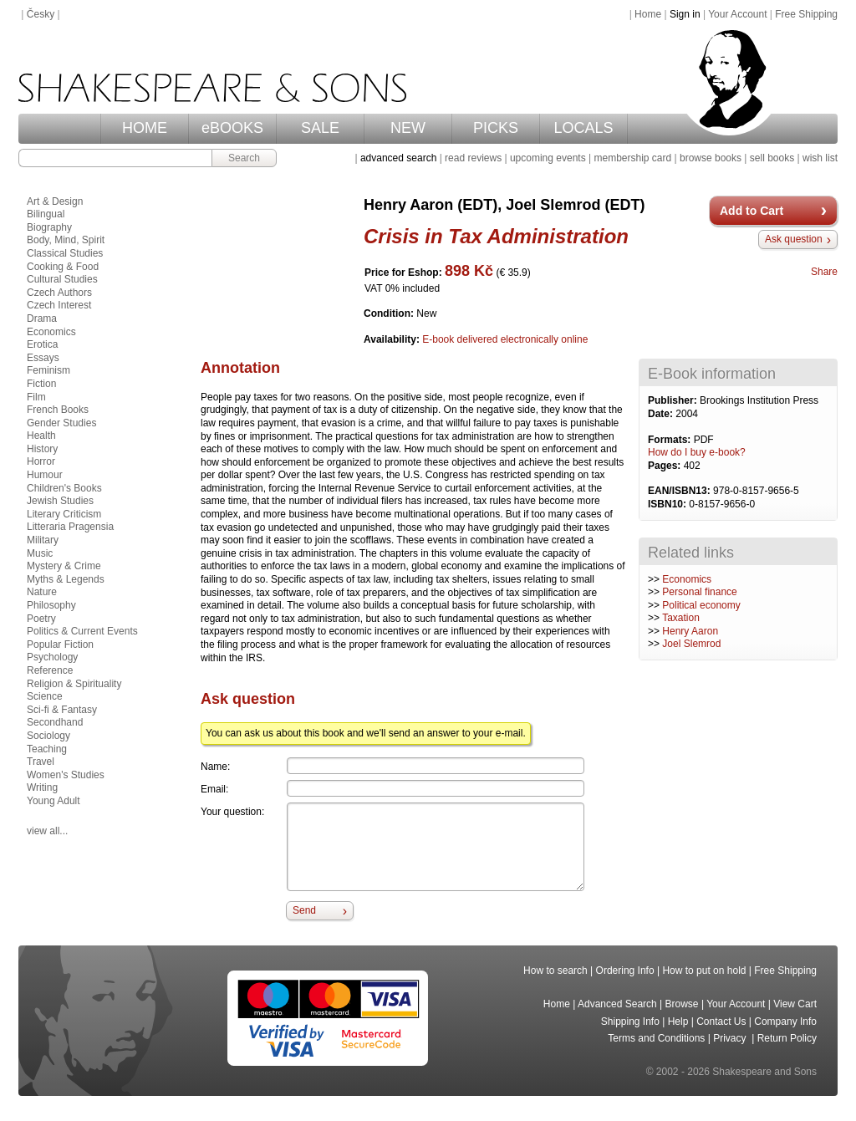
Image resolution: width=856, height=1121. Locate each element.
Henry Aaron (690, 631)
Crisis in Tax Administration (496, 236)
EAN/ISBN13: (680, 491)
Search (244, 158)
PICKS (495, 128)
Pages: (666, 465)
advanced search (398, 158)
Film (36, 397)
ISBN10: (668, 504)
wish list (820, 158)
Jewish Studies (60, 501)
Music (40, 553)
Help (678, 1021)
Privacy (731, 1038)
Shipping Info (630, 1021)
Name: (215, 766)
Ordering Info (625, 970)
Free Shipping (806, 14)
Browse (682, 1004)
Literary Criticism (64, 514)
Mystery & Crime (64, 566)
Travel (40, 761)
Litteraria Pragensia (70, 526)
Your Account (737, 14)
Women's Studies (65, 775)
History (42, 449)
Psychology (52, 657)
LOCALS (583, 128)
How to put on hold (704, 970)
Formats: (671, 440)
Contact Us (721, 1021)
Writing (42, 787)
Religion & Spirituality (74, 684)
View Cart (795, 1004)
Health (41, 435)
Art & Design (55, 201)
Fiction (41, 384)
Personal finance (699, 592)
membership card (632, 158)
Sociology (48, 735)
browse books (710, 158)
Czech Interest (59, 305)
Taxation (681, 618)
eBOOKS (232, 128)
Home (647, 14)
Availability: (393, 339)
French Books (58, 409)
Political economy (701, 605)
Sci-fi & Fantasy (62, 710)
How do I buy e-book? (697, 452)
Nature (42, 592)
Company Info (785, 1021)
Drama (42, 318)
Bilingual (45, 214)
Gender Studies (61, 423)
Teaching (47, 749)
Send (304, 910)
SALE (320, 128)
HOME (144, 128)
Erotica (42, 344)
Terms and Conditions (656, 1038)
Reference (50, 670)
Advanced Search (617, 1004)
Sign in (685, 14)
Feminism (48, 370)
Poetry (41, 618)
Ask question (794, 239)
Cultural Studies (62, 279)
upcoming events (548, 158)
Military (43, 540)
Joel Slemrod (691, 644)
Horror (41, 461)
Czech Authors (59, 292)
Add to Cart (751, 210)
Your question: (232, 812)
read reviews (473, 158)
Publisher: (674, 400)
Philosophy (51, 605)
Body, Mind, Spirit (65, 240)
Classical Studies (65, 253)
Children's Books (64, 488)
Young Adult (53, 801)
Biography (49, 227)
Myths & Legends (65, 579)
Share (824, 272)
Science (45, 696)
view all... (47, 831)
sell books (772, 158)
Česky (40, 14)
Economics (686, 579)
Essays (43, 358)
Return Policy (787, 1038)
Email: (214, 789)
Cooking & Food (63, 267)
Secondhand (55, 722)
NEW (407, 128)
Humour (45, 475)
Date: (661, 414)
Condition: (390, 313)
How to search (555, 970)
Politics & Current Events (82, 631)
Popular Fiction (60, 644)
